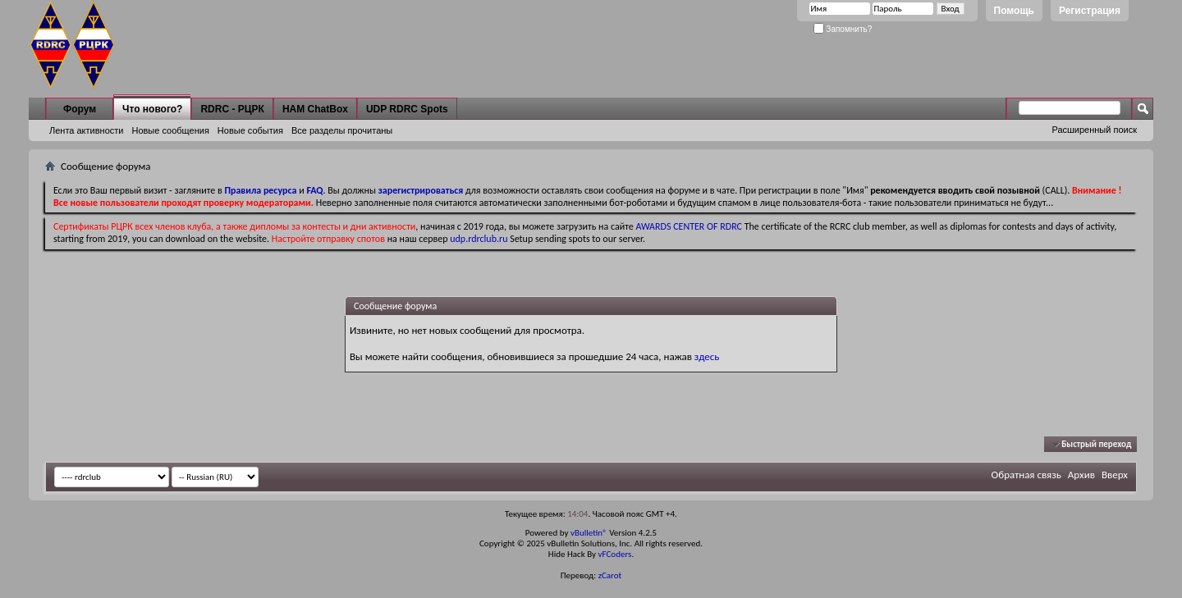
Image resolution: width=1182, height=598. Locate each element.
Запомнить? (843, 29)
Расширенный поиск (1094, 130)
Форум (79, 109)
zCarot (610, 575)
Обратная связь (1026, 474)
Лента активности (86, 130)
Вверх (1115, 474)
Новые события (250, 130)
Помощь (1014, 10)
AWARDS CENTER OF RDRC (688, 226)
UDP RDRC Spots (407, 109)
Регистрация (1089, 10)
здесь (707, 356)
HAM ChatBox (315, 109)
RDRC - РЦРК (231, 109)
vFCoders (615, 554)
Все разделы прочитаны (341, 130)
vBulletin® (588, 532)
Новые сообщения (169, 130)
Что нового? (152, 109)
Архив (1081, 474)
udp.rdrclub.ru (478, 238)
